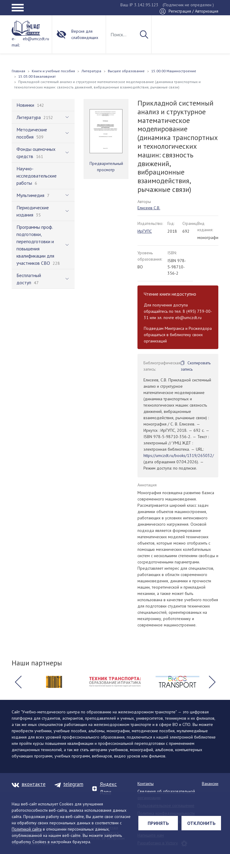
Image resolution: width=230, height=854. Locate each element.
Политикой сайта (27, 829)
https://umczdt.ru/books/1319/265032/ (178, 455)
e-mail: (16, 42)
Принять (158, 823)
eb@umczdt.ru (36, 38)
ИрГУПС (144, 231)
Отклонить (201, 823)
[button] (18, 682)
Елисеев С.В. (148, 208)
